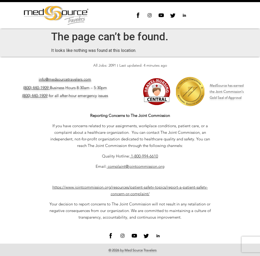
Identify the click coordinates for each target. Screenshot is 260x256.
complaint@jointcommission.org (136, 166)
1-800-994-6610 (144, 156)
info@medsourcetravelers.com (65, 79)
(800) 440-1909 (36, 87)
